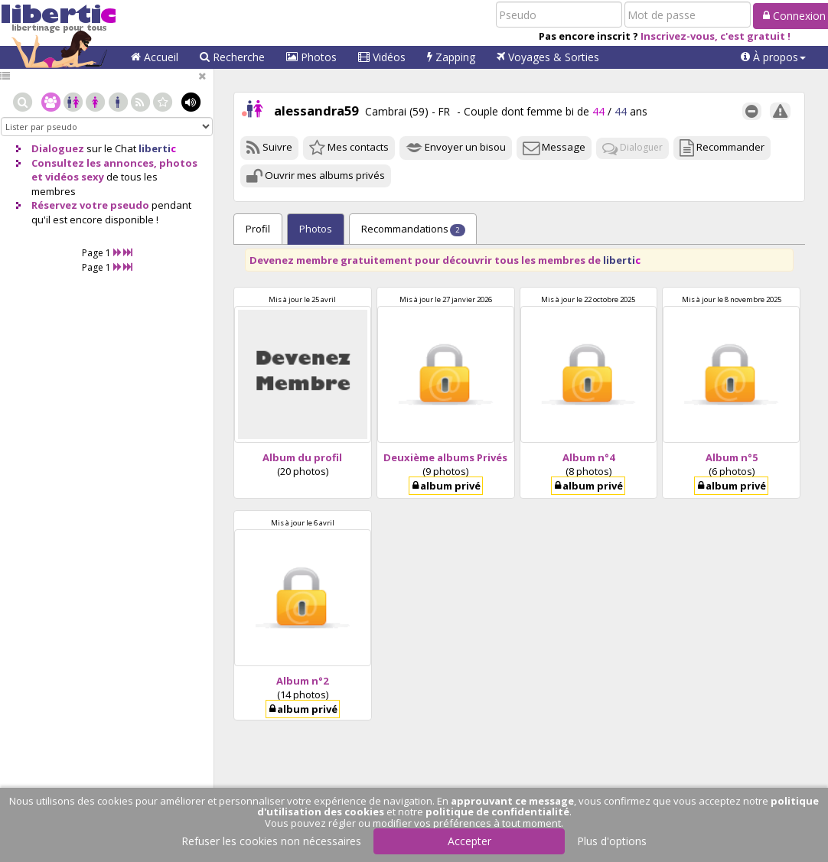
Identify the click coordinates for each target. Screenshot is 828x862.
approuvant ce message (512, 801)
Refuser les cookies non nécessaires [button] (271, 841)
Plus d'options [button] (612, 841)
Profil (258, 229)
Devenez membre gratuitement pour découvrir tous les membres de (445, 260)
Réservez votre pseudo (90, 205)
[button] (773, 57)
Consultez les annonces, (94, 163)
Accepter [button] (469, 841)
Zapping (451, 57)
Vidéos (382, 57)
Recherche (232, 57)
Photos (311, 57)
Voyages (548, 57)
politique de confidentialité (497, 811)
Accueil (154, 57)
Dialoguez (57, 148)
